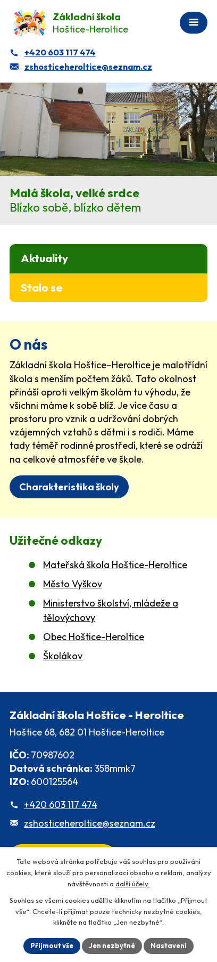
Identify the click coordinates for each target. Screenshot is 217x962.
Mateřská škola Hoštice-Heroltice (115, 565)
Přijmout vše (51, 945)
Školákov (62, 656)
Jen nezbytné (112, 945)
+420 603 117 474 (60, 804)
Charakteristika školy (69, 487)
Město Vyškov (72, 584)
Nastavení (169, 945)
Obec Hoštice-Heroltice (93, 636)
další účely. (132, 883)
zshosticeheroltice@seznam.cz (89, 823)
